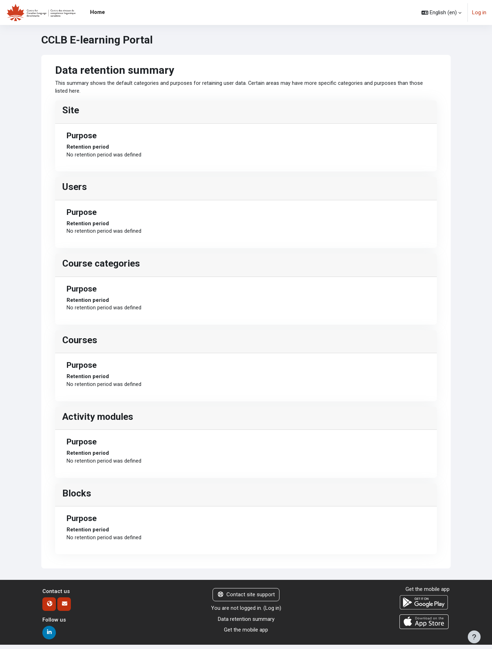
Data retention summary (246, 623)
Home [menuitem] (97, 12)
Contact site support (246, 599)
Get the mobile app (246, 634)
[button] (441, 12)
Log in (479, 12)
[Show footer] (474, 636)
